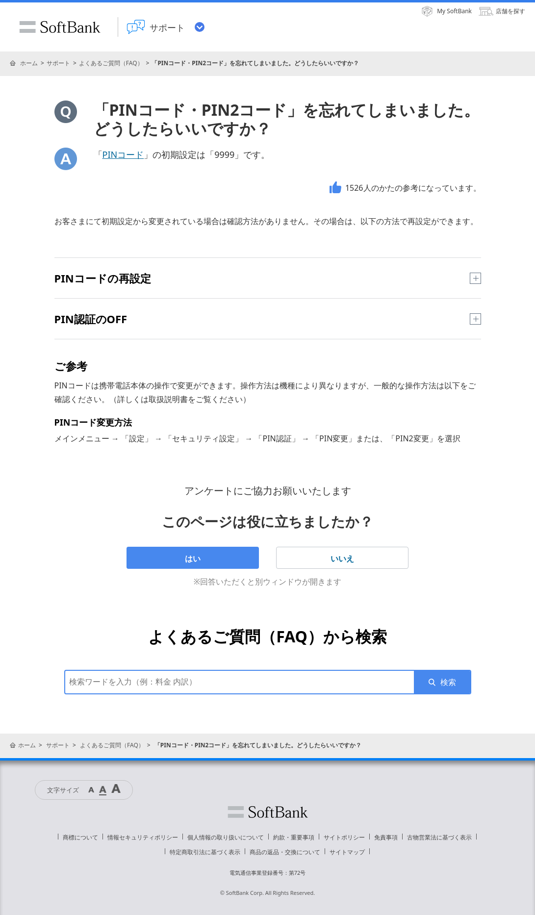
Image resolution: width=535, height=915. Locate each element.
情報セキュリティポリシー (142, 837)
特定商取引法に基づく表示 (205, 852)
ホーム (29, 63)
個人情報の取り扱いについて (225, 837)
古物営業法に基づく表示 (439, 837)
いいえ (342, 558)
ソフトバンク (268, 812)
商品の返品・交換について (285, 852)
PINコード (123, 154)
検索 (448, 682)
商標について (80, 837)
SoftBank (59, 27)
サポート (58, 63)
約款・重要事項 (293, 837)
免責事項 (386, 837)
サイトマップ (347, 852)
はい (193, 558)
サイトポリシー (344, 837)
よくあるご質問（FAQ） (111, 63)
